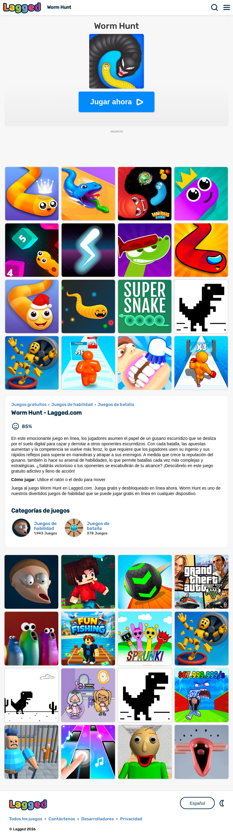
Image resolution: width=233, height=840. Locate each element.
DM (222, 803)
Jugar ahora (111, 102)
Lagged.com (29, 804)
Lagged (22, 7)
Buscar (215, 7)
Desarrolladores (97, 819)
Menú (227, 7)
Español (197, 803)
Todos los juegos (25, 819)
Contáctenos (62, 819)
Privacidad (131, 819)
